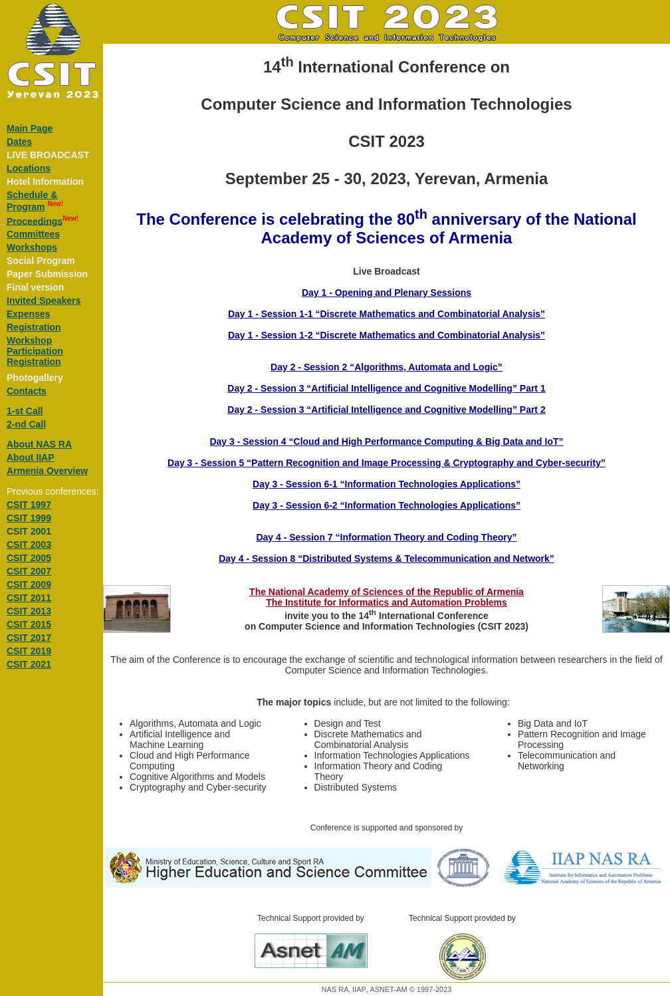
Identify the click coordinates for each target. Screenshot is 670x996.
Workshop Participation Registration (35, 351)
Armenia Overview (47, 470)
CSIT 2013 (29, 611)
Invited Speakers (43, 300)
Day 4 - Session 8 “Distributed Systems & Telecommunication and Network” (386, 558)
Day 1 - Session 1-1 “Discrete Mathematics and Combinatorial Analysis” (386, 314)
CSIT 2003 (29, 544)
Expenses (28, 314)
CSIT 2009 (29, 584)
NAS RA (335, 989)
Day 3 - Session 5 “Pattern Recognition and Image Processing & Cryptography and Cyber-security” (387, 462)
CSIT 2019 (29, 651)
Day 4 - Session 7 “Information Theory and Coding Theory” (386, 537)
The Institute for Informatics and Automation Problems (386, 602)
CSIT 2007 (29, 571)
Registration (34, 327)
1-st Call (25, 411)
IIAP (359, 989)
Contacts (27, 391)
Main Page (30, 128)
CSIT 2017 (29, 637)
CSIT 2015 (29, 624)
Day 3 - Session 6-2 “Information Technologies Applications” (386, 505)
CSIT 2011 (29, 597)
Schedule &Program (32, 200)
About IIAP (31, 457)
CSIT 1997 (29, 504)
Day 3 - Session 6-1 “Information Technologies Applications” (386, 484)
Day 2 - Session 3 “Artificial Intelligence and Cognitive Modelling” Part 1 (386, 388)
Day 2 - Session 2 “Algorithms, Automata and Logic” (386, 367)
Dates (19, 141)
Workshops (32, 247)
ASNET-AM (388, 989)
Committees (33, 234)
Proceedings (34, 220)
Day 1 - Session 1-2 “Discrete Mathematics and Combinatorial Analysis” (386, 335)
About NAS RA (39, 444)
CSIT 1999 (29, 518)
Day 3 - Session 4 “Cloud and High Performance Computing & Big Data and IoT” (386, 441)
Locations (29, 168)
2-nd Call (26, 424)
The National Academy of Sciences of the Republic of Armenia (386, 591)
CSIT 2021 (29, 664)
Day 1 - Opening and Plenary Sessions (386, 292)
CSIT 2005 (29, 558)
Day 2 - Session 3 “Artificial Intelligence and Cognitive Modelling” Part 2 (386, 409)
